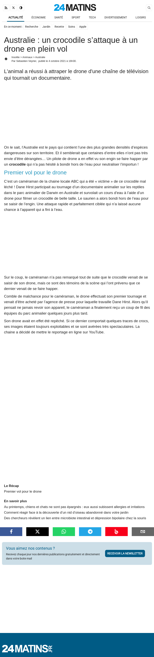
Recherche (31, 26)
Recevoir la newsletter (125, 551)
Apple (82, 26)
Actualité (15, 17)
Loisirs (141, 17)
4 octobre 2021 (57, 60)
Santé (58, 17)
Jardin (46, 26)
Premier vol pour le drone (23, 489)
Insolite (15, 57)
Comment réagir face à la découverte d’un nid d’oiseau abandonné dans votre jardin (66, 510)
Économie (38, 17)
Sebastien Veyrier (26, 60)
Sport (76, 17)
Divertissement (115, 17)
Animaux (27, 57)
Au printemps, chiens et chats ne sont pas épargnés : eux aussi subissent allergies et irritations (74, 505)
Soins (71, 26)
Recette (59, 26)
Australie (40, 57)
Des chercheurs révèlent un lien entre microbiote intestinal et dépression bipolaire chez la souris (75, 516)
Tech (92, 17)
